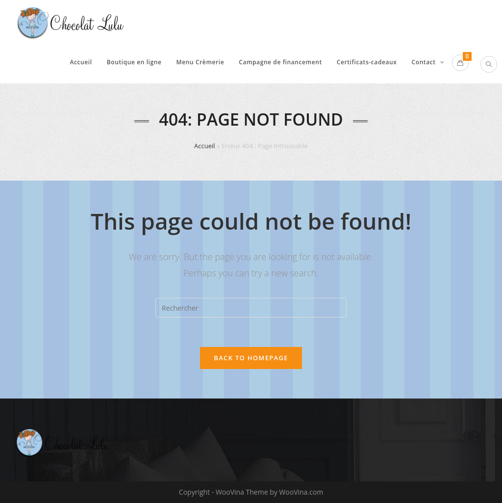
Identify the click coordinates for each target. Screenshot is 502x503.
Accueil (204, 145)
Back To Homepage (251, 357)
